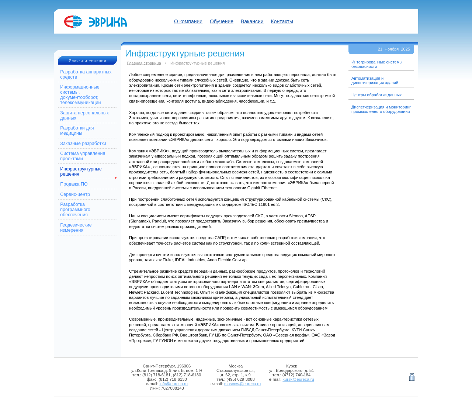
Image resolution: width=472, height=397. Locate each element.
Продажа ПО (73, 184)
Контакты (282, 21)
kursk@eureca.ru (298, 379)
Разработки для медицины (77, 130)
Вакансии (252, 21)
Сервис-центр (75, 194)
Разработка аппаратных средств (85, 74)
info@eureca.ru (173, 384)
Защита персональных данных (84, 115)
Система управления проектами (82, 156)
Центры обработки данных (376, 95)
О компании (188, 21)
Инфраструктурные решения (81, 171)
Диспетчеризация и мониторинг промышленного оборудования (381, 109)
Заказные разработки (83, 143)
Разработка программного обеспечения (75, 209)
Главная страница (144, 63)
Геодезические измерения (75, 227)
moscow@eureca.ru (242, 384)
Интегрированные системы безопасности (376, 64)
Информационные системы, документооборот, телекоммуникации (80, 94)
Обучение (221, 21)
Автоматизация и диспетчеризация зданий (374, 80)
